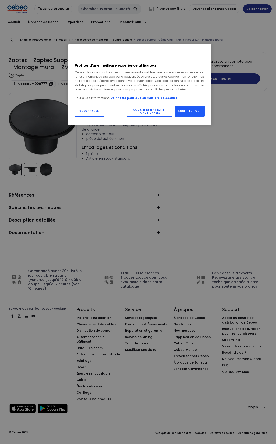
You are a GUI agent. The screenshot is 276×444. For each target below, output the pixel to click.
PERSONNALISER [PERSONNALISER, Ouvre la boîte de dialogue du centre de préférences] (90, 111)
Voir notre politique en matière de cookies (144, 98)
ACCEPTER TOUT (189, 111)
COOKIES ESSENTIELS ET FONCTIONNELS (149, 111)
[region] (139, 84)
